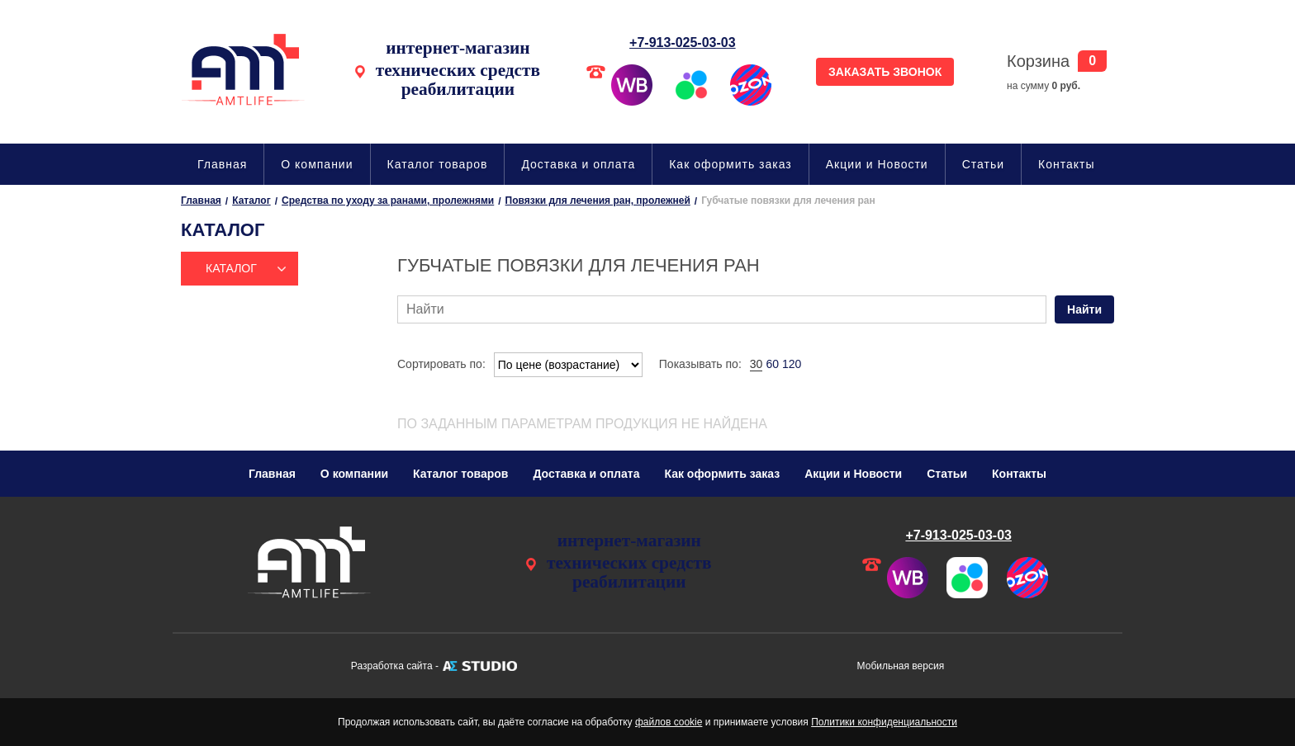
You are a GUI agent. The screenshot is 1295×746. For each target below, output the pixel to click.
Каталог (231, 268)
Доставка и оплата (578, 164)
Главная (222, 164)
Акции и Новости (877, 164)
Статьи (983, 164)
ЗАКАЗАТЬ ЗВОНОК (885, 71)
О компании (317, 164)
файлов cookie (668, 722)
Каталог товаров (437, 164)
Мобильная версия (901, 666)
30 (756, 364)
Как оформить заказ (730, 164)
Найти (1084, 309)
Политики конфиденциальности (884, 722)
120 (791, 364)
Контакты (1066, 164)
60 (772, 364)
